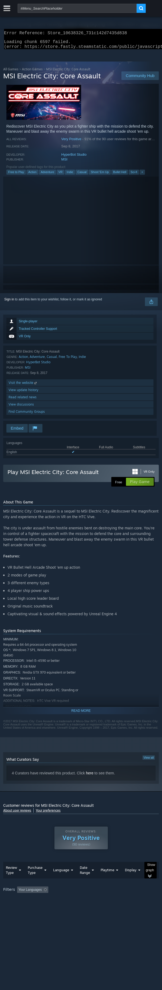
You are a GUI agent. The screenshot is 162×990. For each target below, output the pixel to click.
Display (130, 880)
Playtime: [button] (125, 900)
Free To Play (68, 360)
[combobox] (77, 8)
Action (32, 175)
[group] (81, 904)
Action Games (32, 72)
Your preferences (48, 814)
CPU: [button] (98, 907)
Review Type (11, 880)
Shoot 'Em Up (100, 175)
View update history (23, 393)
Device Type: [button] (139, 907)
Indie (70, 175)
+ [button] (142, 175)
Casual (81, 175)
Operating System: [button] (71, 907)
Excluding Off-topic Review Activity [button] (84, 900)
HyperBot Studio (74, 158)
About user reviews (17, 814)
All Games (10, 72)
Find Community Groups (27, 415)
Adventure (47, 175)
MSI (64, 162)
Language (61, 880)
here (89, 776)
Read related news (23, 400)
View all (149, 760)
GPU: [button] (116, 907)
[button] (21, 900)
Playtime (107, 880)
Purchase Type (35, 880)
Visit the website (23, 386)
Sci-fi (134, 175)
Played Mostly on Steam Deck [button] (26, 907)
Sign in (9, 302)
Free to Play (16, 175)
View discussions (21, 408)
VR (60, 175)
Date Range (85, 880)
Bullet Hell (120, 175)
